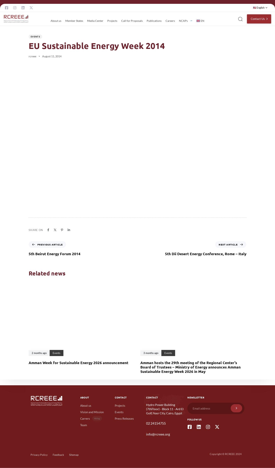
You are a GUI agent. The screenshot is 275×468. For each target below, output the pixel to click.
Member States (74, 20)
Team (83, 425)
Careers (170, 20)
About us (56, 20)
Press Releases (124, 418)
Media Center (95, 20)
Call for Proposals (132, 20)
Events (35, 36)
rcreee (32, 56)
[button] (260, 8)
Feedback (58, 454)
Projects (112, 20)
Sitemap (74, 454)
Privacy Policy (39, 454)
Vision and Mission (92, 412)
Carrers (91, 418)
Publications (154, 20)
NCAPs (185, 20)
